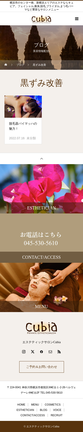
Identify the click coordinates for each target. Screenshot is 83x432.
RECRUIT (56, 415)
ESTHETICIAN (25, 410)
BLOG (43, 410)
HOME (21, 404)
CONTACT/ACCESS (33, 415)
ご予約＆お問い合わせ (41, 366)
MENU (35, 404)
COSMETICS (52, 404)
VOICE (57, 410)
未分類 (31, 138)
